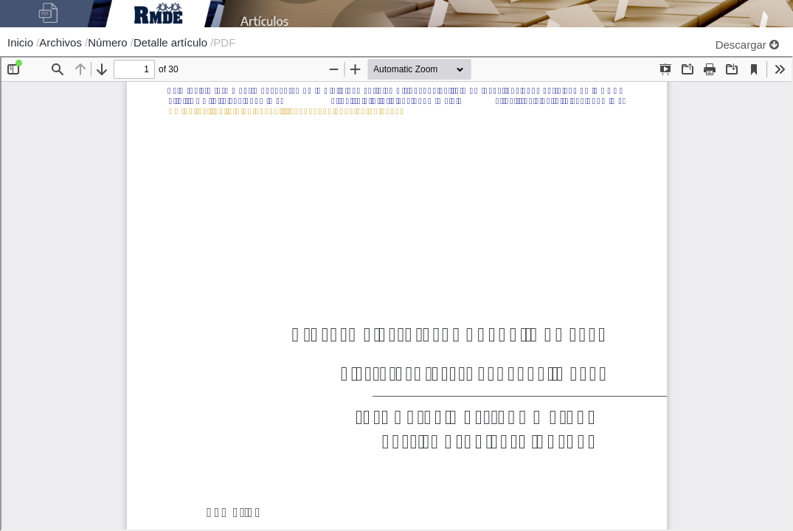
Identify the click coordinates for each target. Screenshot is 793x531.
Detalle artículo (172, 42)
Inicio (21, 42)
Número (109, 42)
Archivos (62, 42)
